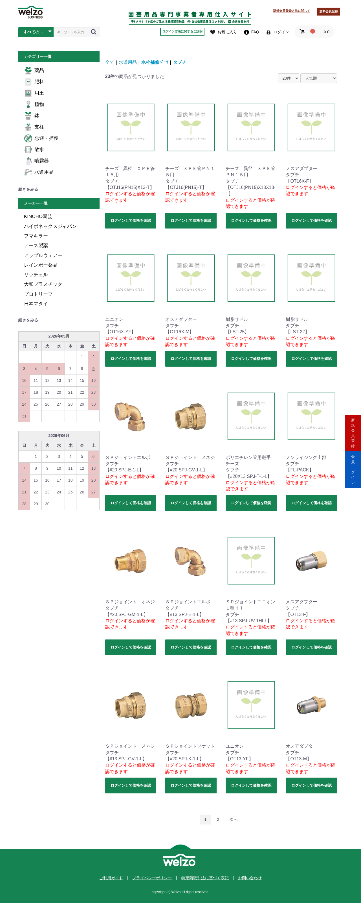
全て (109, 62)
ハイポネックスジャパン (50, 226)
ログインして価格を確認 (131, 220)
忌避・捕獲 (41, 138)
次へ (233, 819)
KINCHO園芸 (38, 216)
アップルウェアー (43, 255)
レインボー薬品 (41, 265)
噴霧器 (36, 161)
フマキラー (36, 236)
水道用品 (39, 172)
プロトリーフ (38, 294)
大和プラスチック (43, 284)
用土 (34, 93)
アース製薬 (36, 245)
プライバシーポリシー (152, 878)
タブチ (179, 62)
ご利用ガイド (111, 878)
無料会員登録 (328, 11)
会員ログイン (353, 475)
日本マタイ (36, 303)
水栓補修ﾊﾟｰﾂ (154, 62)
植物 (34, 104)
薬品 (34, 70)
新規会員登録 (353, 427)
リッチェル (36, 274)
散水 (34, 149)
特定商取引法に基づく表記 (205, 878)
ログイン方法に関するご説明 (182, 31)
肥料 (34, 82)
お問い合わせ (250, 878)
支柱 (34, 127)
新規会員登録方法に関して (291, 10)
